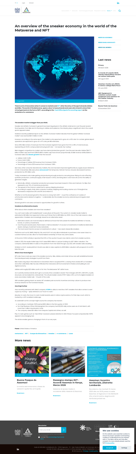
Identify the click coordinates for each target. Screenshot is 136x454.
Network (74, 11)
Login (23, 3)
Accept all (109, 448)
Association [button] (65, 11)
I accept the (52, 438)
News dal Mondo (104, 47)
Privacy (85, 451)
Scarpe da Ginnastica (38, 334)
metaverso (19, 334)
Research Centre (100, 11)
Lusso (71, 334)
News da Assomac (105, 38)
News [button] (109, 11)
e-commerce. (62, 334)
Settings (124, 448)
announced (43, 170)
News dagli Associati (106, 42)
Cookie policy (93, 451)
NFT (58, 106)
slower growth (33, 155)
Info (114, 11)
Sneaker (51, 334)
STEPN (48, 290)
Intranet (31, 3)
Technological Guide (86, 11)
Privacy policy (109, 443)
